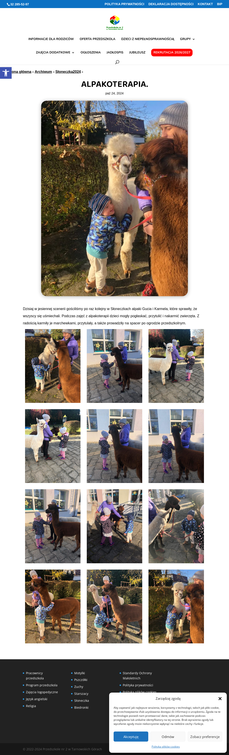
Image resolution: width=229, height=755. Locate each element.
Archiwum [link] (43, 72)
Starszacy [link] (81, 693)
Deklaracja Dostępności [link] (171, 4)
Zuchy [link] (78, 687)
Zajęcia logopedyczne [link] (42, 692)
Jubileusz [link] (137, 53)
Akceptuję (130, 736)
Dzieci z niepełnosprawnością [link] (147, 39)
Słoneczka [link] (81, 700)
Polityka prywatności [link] (124, 4)
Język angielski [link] (36, 699)
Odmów (168, 736)
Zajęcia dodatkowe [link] (53, 53)
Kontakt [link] (205, 4)
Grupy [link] (185, 39)
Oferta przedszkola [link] (97, 39)
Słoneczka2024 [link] (68, 72)
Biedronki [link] (81, 707)
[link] (6, 73)
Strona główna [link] (19, 72)
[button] (220, 698)
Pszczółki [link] (80, 680)
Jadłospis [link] (114, 53)
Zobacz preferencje (205, 736)
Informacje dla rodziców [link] (51, 39)
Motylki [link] (79, 673)
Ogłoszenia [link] (91, 53)
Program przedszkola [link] (41, 685)
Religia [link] (31, 706)
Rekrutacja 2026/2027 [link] (171, 52)
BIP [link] (219, 4)
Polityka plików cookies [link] (166, 747)
